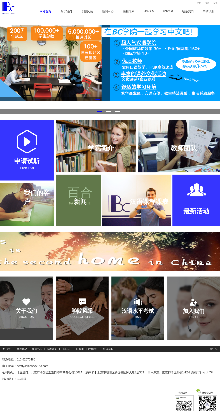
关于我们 (66, 11)
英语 (207, 3)
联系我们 (188, 11)
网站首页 (45, 11)
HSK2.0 (149, 11)
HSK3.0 (168, 11)
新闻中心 (108, 11)
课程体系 (128, 11)
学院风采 (87, 11)
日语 (215, 3)
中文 (199, 3)
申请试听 (208, 11)
